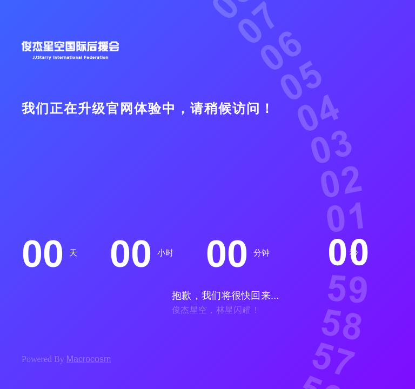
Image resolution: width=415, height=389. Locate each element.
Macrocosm (88, 359)
